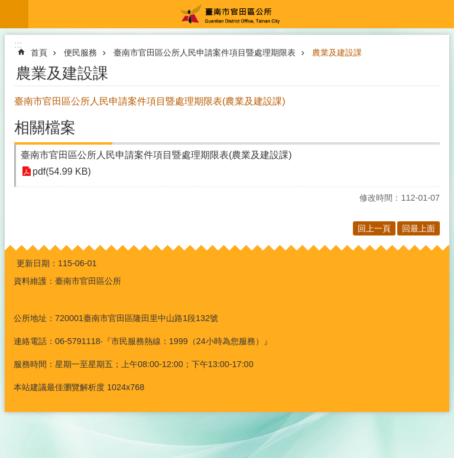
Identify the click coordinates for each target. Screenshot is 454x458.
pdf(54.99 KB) (62, 171)
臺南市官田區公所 (241, 14)
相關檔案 (45, 127)
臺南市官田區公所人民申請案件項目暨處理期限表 (205, 52)
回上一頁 (374, 228)
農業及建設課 (337, 52)
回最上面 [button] (418, 228)
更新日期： (37, 263)
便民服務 (80, 52)
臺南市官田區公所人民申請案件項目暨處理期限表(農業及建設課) (156, 155)
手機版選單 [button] (14, 14)
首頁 (39, 52)
